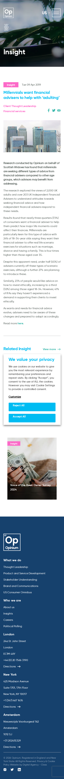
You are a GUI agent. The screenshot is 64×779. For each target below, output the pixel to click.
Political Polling (12, 626)
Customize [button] (15, 396)
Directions (9, 666)
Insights (8, 613)
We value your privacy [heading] (31, 359)
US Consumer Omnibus (17, 592)
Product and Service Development (24, 573)
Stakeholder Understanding (20, 579)
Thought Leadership (15, 567)
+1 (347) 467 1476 (13, 700)
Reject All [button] (18, 405)
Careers (8, 619)
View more (49, 349)
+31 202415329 (12, 740)
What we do (12, 560)
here (20, 323)
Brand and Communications (20, 586)
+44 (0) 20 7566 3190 (15, 660)
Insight (11, 85)
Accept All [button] (19, 416)
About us (8, 607)
